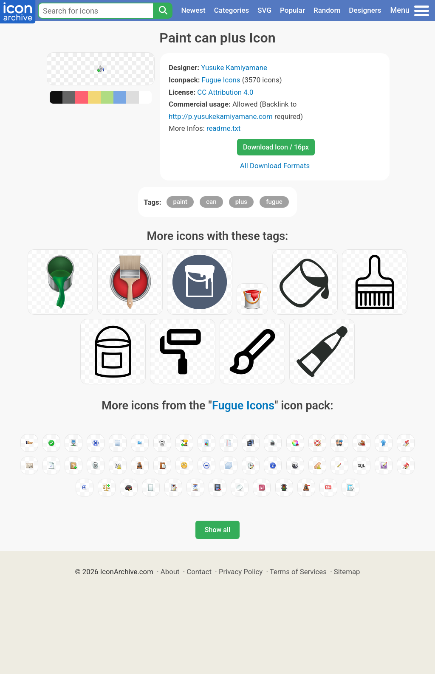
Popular (292, 10)
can (211, 202)
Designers (365, 10)
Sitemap (347, 571)
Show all (217, 530)
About (170, 571)
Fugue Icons (221, 80)
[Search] (162, 11)
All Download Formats (275, 165)
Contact (199, 571)
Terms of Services (298, 571)
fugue (274, 202)
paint (180, 202)
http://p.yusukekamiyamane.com (221, 116)
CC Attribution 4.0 (225, 92)
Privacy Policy (241, 571)
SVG (264, 10)
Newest (193, 10)
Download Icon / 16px (276, 147)
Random (327, 10)
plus (241, 202)
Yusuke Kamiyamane (234, 67)
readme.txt (223, 128)
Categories (231, 10)
